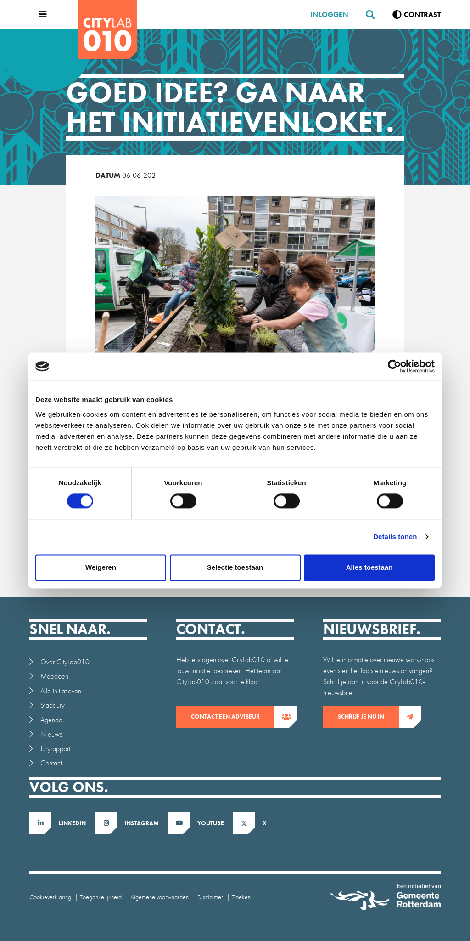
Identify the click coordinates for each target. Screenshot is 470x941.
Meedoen (54, 676)
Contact (51, 763)
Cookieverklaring (50, 897)
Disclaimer (210, 897)
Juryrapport (55, 749)
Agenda (51, 720)
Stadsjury (52, 705)
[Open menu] (40, 14)
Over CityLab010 (65, 662)
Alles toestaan (369, 568)
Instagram (141, 823)
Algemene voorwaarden (159, 897)
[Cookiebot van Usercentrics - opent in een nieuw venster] (394, 366)
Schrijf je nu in (368, 717)
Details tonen (395, 537)
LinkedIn (72, 823)
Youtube (210, 823)
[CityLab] (107, 29)
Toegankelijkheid (101, 897)
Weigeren (100, 568)
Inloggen (329, 14)
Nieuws (51, 734)
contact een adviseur (232, 717)
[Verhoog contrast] (416, 14)
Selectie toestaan (235, 568)
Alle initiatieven (60, 691)
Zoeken (241, 897)
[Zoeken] (367, 14)
